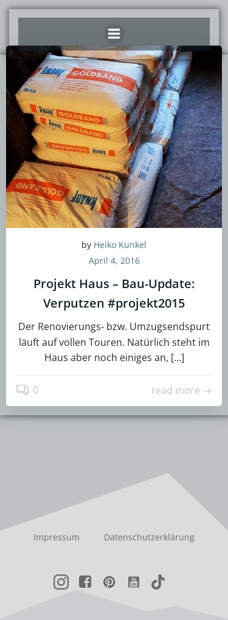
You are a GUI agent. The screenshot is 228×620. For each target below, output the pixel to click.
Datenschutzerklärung (149, 537)
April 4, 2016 (114, 260)
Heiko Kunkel (120, 244)
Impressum (56, 537)
